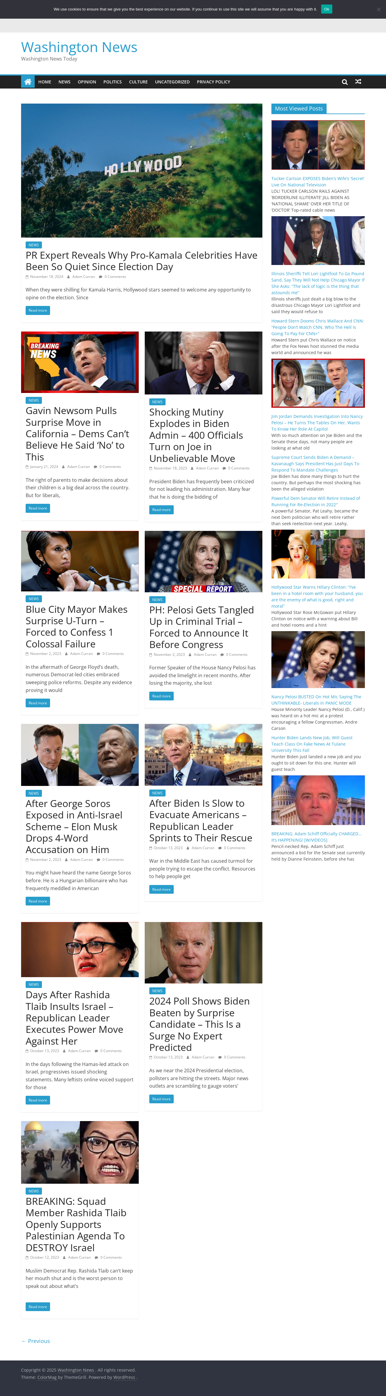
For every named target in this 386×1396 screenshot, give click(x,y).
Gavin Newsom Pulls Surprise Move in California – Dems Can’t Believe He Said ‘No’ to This (77, 433)
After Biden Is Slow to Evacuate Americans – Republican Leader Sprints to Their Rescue (200, 820)
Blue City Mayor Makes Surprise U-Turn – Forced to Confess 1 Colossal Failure (77, 626)
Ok (326, 9)
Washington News (79, 46)
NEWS (65, 82)
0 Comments (112, 276)
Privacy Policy (213, 82)
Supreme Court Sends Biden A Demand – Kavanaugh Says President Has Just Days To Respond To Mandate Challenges (315, 463)
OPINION (87, 82)
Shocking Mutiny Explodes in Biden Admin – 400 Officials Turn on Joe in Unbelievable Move (196, 435)
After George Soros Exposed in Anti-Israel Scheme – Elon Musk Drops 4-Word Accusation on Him (74, 826)
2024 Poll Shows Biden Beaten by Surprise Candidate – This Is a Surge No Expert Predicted (199, 1024)
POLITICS (112, 82)
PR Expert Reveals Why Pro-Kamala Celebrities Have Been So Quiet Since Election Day (142, 260)
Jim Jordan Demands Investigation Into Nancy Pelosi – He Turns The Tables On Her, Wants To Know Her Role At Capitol (317, 422)
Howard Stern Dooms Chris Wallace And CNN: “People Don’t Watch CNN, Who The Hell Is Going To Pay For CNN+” (317, 327)
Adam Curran (84, 276)
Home (44, 82)
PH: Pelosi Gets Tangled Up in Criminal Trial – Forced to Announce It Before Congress (201, 627)
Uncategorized (172, 82)
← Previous (35, 1341)
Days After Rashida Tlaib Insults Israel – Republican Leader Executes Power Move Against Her (74, 1017)
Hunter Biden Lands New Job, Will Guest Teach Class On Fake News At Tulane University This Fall (312, 744)
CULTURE (138, 82)
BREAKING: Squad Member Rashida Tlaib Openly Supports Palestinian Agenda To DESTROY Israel (76, 1224)
